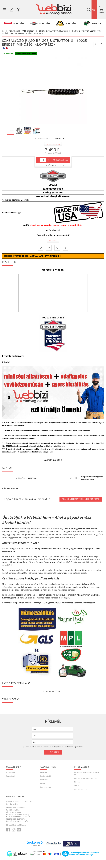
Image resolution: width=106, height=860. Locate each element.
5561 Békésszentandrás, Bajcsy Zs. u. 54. (19, 803)
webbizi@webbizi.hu (17, 825)
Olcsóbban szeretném (54, 165)
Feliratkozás (53, 752)
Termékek (10, 776)
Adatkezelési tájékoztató (85, 778)
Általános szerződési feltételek (87, 773)
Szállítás (77, 786)
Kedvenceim (45, 787)
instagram (13, 830)
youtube (19, 830)
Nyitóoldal (10, 772)
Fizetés (77, 782)
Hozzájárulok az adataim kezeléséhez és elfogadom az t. (54, 747)
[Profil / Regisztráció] (11, 9)
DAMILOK (96, 23)
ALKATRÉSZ (18, 23)
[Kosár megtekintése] (101, 9)
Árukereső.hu (35, 845)
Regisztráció (45, 776)
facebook (8, 830)
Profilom (44, 780)
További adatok (53, 144)
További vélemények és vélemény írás (80, 499)
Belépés (43, 772)
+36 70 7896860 (15, 812)
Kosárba (62, 159)
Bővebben (53, 241)
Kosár (42, 783)
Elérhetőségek (80, 789)
